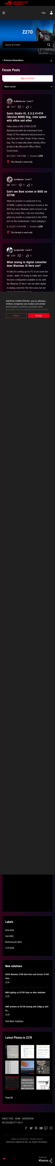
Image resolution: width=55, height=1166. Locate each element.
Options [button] (51, 60)
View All (9, 1097)
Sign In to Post (27, 78)
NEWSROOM (27, 1118)
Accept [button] (38, 315)
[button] (12, 1051)
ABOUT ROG (7, 1118)
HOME (18, 1118)
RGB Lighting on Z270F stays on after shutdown (25, 992)
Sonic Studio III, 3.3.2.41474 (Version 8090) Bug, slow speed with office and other (26, 117)
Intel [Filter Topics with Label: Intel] (7, 936)
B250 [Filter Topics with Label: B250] (7, 930)
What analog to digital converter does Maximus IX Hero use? (27, 263)
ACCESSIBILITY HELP (12, 1122)
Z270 (40, 156)
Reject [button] (16, 315)
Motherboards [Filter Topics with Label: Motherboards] (11, 942)
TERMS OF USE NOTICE (19, 1139)
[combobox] (27, 44)
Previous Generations (13, 60)
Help (43, 13)
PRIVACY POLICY (36, 1139)
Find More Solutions (14, 1021)
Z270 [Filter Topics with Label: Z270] (7, 948)
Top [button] (4, 1159)
